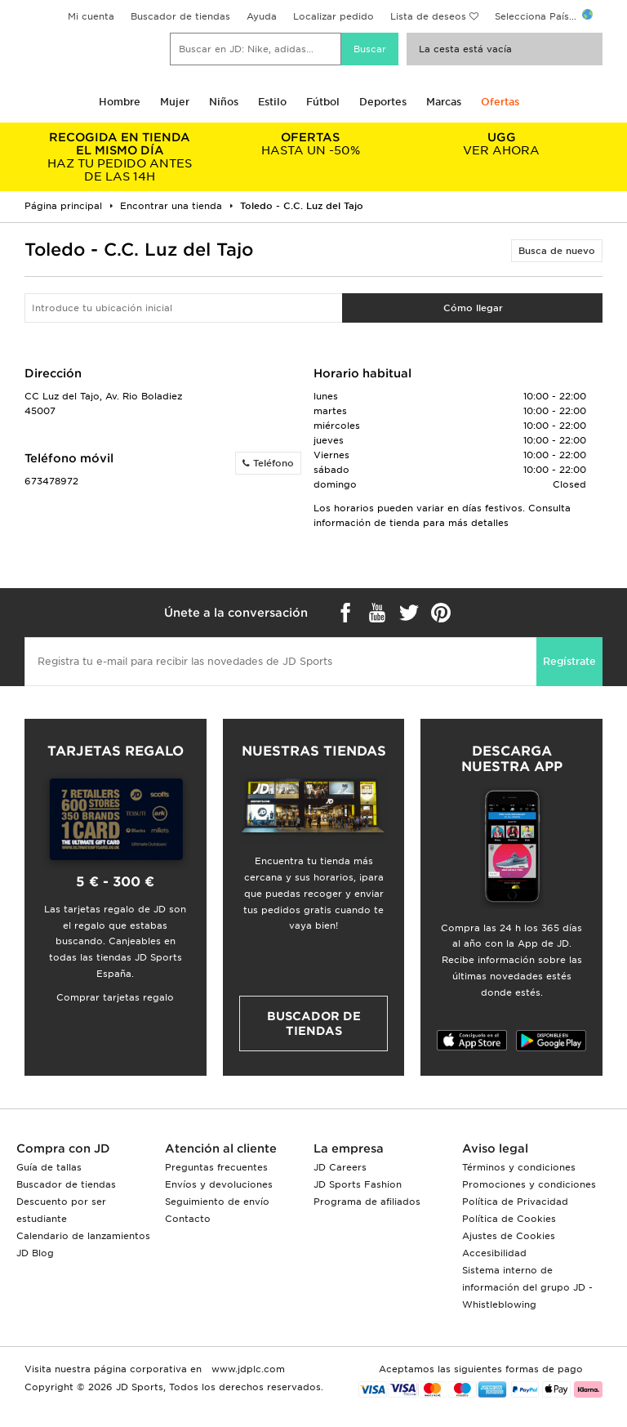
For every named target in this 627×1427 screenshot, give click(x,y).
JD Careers (340, 1167)
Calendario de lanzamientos (83, 1236)
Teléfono (268, 463)
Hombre (119, 102)
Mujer (174, 102)
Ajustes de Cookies (508, 1236)
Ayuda (262, 16)
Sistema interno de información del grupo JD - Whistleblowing (527, 1287)
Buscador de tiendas (180, 16)
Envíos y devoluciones (219, 1184)
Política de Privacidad (515, 1201)
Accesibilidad (494, 1253)
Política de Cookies (509, 1218)
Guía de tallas (49, 1167)
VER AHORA (501, 144)
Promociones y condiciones (529, 1184)
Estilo (272, 102)
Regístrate (569, 661)
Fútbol (323, 102)
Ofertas (500, 102)
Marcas (443, 102)
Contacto (188, 1218)
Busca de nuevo (556, 250)
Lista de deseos (428, 16)
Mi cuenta (91, 16)
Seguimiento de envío (217, 1201)
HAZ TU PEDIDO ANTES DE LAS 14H (120, 157)
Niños (223, 102)
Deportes (383, 102)
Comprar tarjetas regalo (115, 997)
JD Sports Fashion (358, 1184)
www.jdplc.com (246, 1369)
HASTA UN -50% (311, 144)
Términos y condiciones (519, 1167)
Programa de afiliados (367, 1201)
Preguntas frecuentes (216, 1167)
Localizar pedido (333, 16)
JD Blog (35, 1253)
